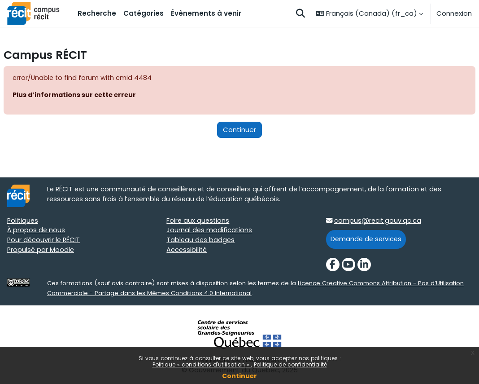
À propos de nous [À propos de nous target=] (36, 231)
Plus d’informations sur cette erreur (77, 95)
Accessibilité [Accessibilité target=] (187, 251)
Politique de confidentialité (290, 364)
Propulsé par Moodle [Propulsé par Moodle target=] (41, 251)
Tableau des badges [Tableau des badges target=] (201, 241)
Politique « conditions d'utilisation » (201, 364)
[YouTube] (348, 266)
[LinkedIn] (364, 266)
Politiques (23, 221)
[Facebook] (333, 266)
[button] (300, 13)
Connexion (454, 13)
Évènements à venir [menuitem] (206, 13)
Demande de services (367, 240)
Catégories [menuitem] (143, 13)
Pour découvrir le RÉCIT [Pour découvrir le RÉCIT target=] (44, 241)
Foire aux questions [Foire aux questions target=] (198, 221)
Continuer (239, 375)
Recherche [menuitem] (97, 13)
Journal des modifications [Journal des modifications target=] (209, 231)
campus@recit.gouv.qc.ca (378, 221)
